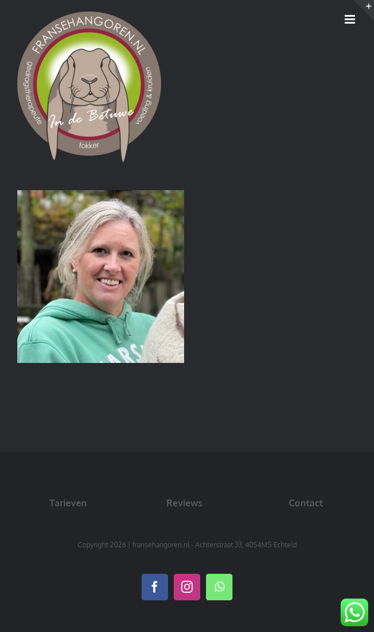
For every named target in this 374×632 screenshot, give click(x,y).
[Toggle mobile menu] (351, 19)
